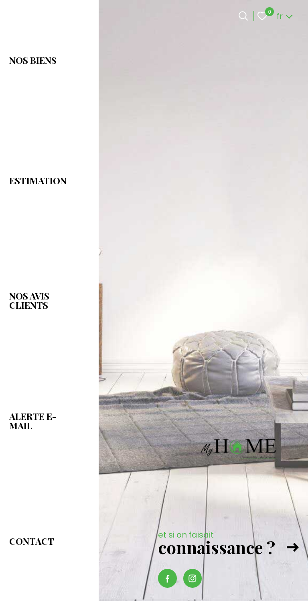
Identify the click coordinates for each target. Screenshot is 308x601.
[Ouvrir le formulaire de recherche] (243, 16)
